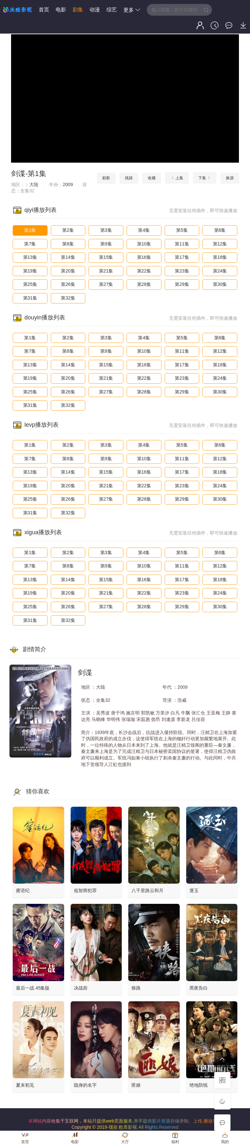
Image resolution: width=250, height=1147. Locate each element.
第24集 (220, 270)
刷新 (106, 178)
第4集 (144, 230)
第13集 (30, 257)
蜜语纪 (23, 890)
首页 (44, 9)
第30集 (220, 284)
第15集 (106, 257)
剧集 (78, 9)
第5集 (182, 230)
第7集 (30, 243)
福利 (175, 1142)
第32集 (68, 298)
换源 (230, 178)
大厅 (125, 1142)
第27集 (106, 284)
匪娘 (136, 1085)
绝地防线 (198, 1085)
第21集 (106, 270)
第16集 (144, 257)
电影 (61, 9)
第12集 (220, 243)
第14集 (68, 257)
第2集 (68, 230)
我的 (225, 1142)
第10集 (144, 243)
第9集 (106, 243)
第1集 (30, 230)
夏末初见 (25, 1085)
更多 (131, 10)
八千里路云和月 (147, 890)
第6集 (220, 230)
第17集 (182, 257)
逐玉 (194, 890)
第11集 (182, 243)
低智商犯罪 (85, 890)
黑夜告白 (198, 988)
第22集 (144, 270)
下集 (204, 178)
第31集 (30, 298)
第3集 (106, 230)
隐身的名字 (85, 1085)
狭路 (136, 988)
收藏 (152, 178)
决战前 (81, 988)
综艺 (111, 9)
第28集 (144, 284)
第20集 (68, 270)
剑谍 (18, 173)
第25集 (30, 284)
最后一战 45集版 (32, 988)
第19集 (30, 270)
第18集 (220, 257)
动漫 (95, 9)
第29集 (182, 284)
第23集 (182, 270)
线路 (129, 178)
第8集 (68, 243)
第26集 (68, 284)
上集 (177, 178)
